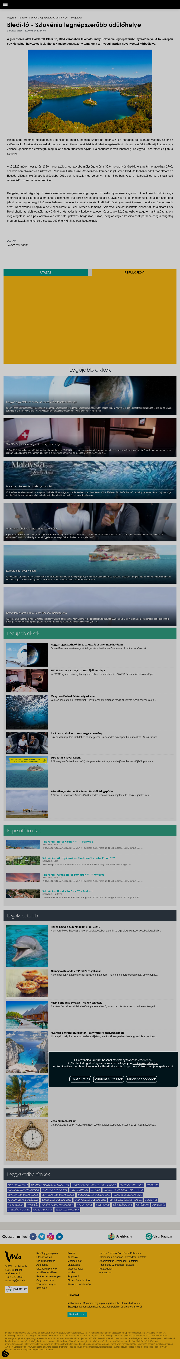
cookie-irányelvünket (145, 1063)
